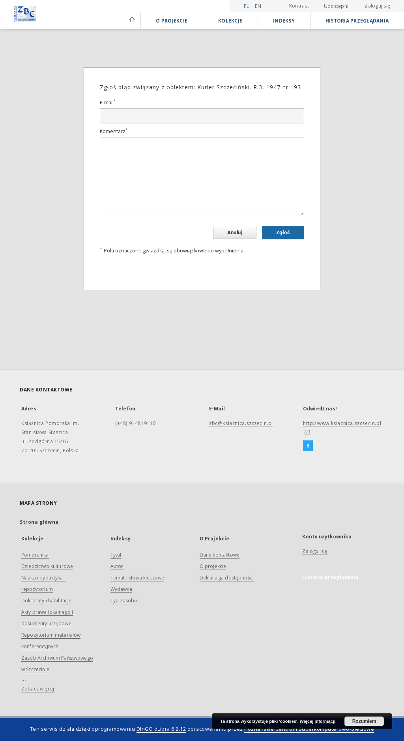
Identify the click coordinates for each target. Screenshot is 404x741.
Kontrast (299, 5)
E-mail (108, 102)
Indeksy (284, 20)
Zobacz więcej (37, 688)
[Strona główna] (131, 20)
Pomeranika (35, 554)
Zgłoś (283, 232)
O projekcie (213, 566)
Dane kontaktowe (219, 554)
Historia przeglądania (357, 20)
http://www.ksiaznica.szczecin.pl (342, 423)
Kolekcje (230, 20)
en (258, 6)
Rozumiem (364, 721)
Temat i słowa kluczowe (137, 577)
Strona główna (39, 522)
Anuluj (234, 232)
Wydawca (121, 589)
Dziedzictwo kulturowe (47, 566)
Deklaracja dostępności (227, 577)
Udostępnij (337, 6)
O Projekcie (171, 20)
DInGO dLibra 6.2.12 (161, 729)
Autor (116, 566)
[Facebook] (308, 445)
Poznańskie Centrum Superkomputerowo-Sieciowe (309, 729)
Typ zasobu (123, 600)
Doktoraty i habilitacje (46, 600)
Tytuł (116, 554)
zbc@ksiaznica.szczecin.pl (241, 423)
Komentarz (113, 131)
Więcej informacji (317, 721)
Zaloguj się (377, 5)
